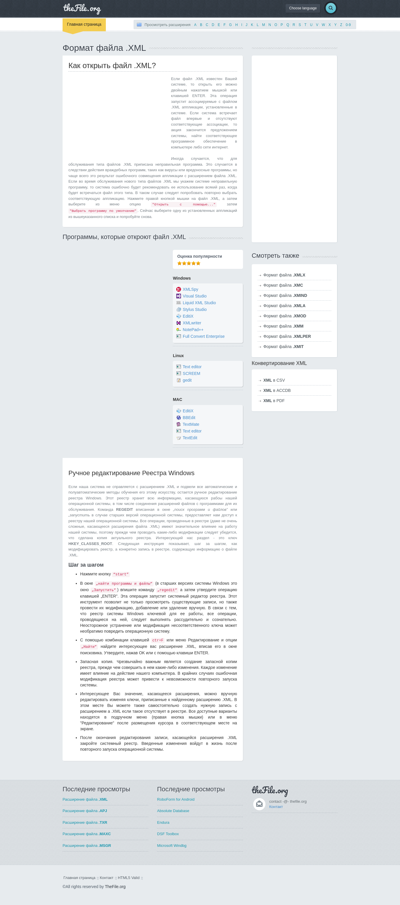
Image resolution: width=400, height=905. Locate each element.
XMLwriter (192, 323)
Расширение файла (85, 799)
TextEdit (190, 437)
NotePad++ (193, 329)
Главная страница (84, 24)
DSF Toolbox (168, 834)
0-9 (348, 25)
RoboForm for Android (175, 799)
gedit (187, 380)
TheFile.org (115, 886)
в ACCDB (277, 390)
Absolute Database (173, 811)
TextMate (191, 424)
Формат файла (284, 275)
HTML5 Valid (128, 877)
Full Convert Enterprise (204, 336)
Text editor (192, 367)
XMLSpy (190, 289)
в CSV (274, 380)
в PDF (274, 400)
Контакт (276, 806)
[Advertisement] (117, 117)
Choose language (303, 8)
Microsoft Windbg (171, 845)
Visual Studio (194, 296)
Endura (163, 822)
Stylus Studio (195, 309)
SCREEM (191, 373)
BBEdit (189, 417)
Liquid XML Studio (199, 302)
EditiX (188, 316)
